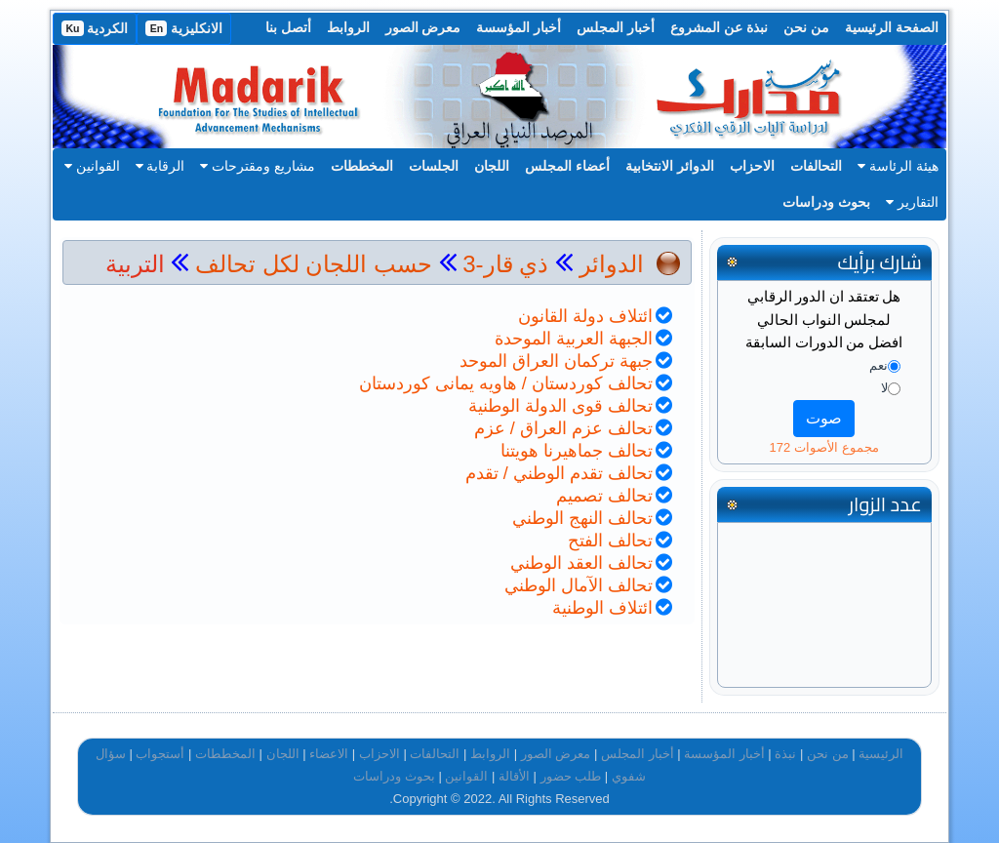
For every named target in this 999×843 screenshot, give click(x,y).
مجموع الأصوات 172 (824, 447)
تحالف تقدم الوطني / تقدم (559, 473)
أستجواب (160, 753)
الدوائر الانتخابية (669, 166)
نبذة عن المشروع (719, 27)
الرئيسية (881, 753)
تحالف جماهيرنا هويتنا (576, 451)
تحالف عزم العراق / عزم (563, 428)
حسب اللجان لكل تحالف (313, 264)
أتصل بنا (288, 27)
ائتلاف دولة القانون (585, 316)
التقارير (912, 202)
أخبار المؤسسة (518, 27)
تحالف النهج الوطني (582, 518)
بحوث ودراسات (826, 202)
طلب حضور (571, 776)
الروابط (348, 27)
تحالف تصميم (604, 495)
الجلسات (434, 166)
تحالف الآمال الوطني (578, 585)
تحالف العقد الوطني (581, 563)
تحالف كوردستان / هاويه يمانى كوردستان (506, 383)
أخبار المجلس (616, 27)
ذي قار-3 (503, 264)
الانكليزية (183, 28)
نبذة (785, 753)
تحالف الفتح (610, 540)
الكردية (94, 28)
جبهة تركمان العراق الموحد (556, 361)
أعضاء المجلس (567, 166)
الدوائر (611, 264)
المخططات (362, 166)
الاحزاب (752, 166)
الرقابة (160, 166)
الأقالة (514, 776)
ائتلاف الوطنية (602, 608)
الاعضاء (328, 753)
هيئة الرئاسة (898, 166)
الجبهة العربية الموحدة (574, 338)
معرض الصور (423, 27)
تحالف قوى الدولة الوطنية (560, 406)
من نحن (806, 27)
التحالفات (816, 166)
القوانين (92, 166)
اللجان (491, 166)
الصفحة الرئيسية (892, 27)
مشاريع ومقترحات (257, 166)
